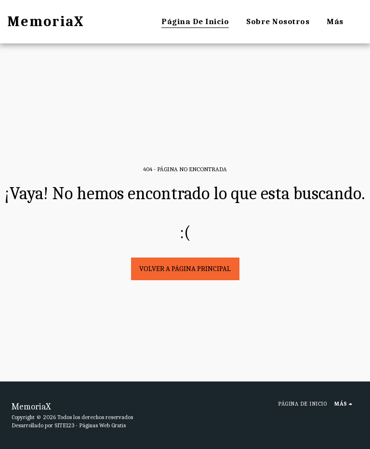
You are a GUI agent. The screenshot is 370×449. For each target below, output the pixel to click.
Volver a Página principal (185, 268)
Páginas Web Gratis (102, 425)
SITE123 (64, 425)
